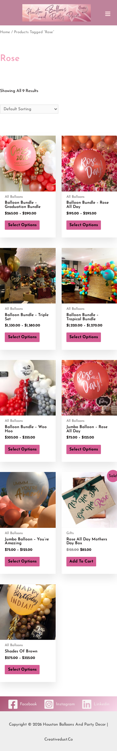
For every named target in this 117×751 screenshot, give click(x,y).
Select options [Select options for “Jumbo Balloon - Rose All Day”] (83, 449)
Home (5, 32)
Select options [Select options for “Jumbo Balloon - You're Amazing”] (22, 561)
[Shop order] (29, 109)
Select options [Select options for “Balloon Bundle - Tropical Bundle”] (83, 337)
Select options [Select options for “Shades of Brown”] (22, 670)
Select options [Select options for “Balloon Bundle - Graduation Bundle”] (22, 225)
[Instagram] (59, 704)
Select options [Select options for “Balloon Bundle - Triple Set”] (22, 337)
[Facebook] (22, 704)
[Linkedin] (95, 704)
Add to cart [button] (81, 561)
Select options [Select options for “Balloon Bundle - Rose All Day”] (83, 225)
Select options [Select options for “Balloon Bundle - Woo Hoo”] (22, 449)
